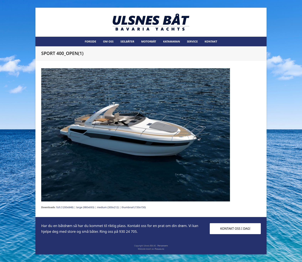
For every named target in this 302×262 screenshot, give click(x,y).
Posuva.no (159, 249)
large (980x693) (85, 207)
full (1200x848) (64, 207)
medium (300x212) (108, 207)
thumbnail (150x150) (134, 207)
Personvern (163, 245)
